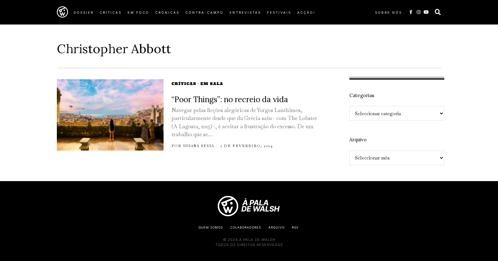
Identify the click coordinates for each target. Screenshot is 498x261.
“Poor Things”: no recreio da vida (230, 99)
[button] (438, 12)
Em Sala (211, 83)
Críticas (184, 83)
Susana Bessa (201, 146)
